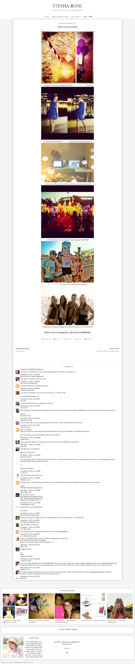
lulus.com (65, 141)
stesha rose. (67, 6)
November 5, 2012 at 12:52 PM (30, 490)
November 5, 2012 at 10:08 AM (30, 437)
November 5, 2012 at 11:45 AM (30, 471)
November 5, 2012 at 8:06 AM (30, 388)
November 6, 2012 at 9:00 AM (30, 559)
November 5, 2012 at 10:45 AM (30, 444)
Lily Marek (24, 529)
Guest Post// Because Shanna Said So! (11, 621)
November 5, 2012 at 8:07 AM (30, 399)
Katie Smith (24, 492)
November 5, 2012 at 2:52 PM (29, 527)
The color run (54, 284)
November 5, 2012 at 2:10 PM (29, 513)
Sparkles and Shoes (26, 556)
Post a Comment (21, 578)
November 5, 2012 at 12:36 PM (30, 478)
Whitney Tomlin (25, 390)
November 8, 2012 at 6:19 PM (29, 576)
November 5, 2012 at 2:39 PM (29, 520)
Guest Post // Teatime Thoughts (117, 621)
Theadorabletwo (25, 504)
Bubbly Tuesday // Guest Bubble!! (39, 621)
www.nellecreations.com (81, 431)
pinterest (68, 339)
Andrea (22, 439)
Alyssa (22, 408)
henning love (24, 420)
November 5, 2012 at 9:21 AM (30, 425)
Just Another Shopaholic (28, 522)
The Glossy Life (25, 415)
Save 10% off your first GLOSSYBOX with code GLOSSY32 (40, 435)
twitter (57, 339)
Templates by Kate (27, 662)
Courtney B (24, 560)
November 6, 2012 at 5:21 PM (29, 567)
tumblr (78, 339)
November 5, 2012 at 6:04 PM (29, 534)
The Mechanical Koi (79, 85)
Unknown (23, 427)
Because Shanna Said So (28, 515)
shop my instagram (60, 17)
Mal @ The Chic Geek (27, 452)
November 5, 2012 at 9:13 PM (29, 545)
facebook (46, 339)
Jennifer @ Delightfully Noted (30, 369)
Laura (22, 473)
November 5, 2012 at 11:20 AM (30, 455)
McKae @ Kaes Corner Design (30, 376)
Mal (21, 446)
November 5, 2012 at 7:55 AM (30, 374)
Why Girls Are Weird (27, 383)
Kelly (22, 546)
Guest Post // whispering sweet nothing (65, 621)
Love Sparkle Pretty (26, 536)
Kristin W (23, 569)
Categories (76, 17)
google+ (88, 339)
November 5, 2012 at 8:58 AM (30, 418)
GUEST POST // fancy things (93, 620)
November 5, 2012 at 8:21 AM (30, 406)
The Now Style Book (27, 468)
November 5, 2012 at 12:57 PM (30, 503)
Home (46, 17)
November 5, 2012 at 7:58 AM (30, 381)
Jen (21, 401)
